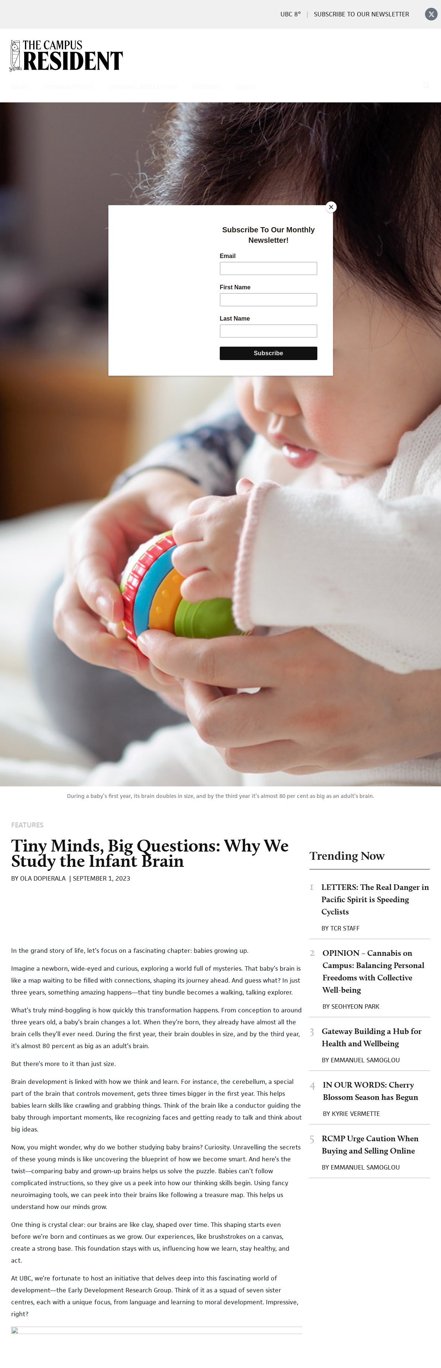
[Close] (331, 207)
